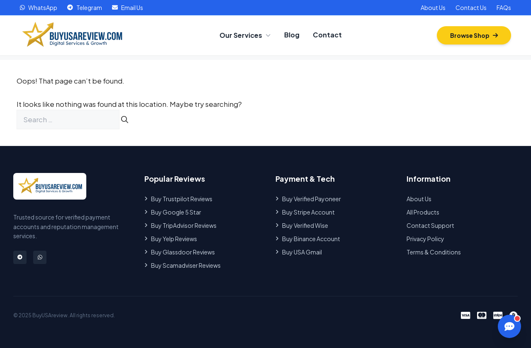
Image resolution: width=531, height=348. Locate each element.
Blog (292, 34)
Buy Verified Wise (301, 225)
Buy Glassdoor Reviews (179, 252)
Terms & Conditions (434, 252)
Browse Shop (474, 35)
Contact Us (471, 7)
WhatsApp (38, 7)
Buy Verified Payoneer (308, 198)
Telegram (84, 7)
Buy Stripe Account (305, 212)
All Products (423, 212)
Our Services (244, 35)
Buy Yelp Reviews (170, 238)
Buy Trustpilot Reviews (178, 198)
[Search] (125, 120)
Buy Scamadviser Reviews (182, 265)
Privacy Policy (425, 238)
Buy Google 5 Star (172, 212)
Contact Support (430, 225)
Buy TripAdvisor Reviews (180, 225)
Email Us (127, 7)
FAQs (504, 7)
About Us (433, 7)
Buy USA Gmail (298, 252)
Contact (327, 34)
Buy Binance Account (307, 238)
